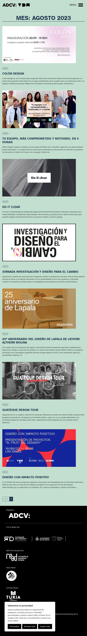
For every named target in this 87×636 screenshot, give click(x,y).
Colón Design (13, 73)
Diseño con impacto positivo (25, 477)
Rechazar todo (29, 626)
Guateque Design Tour (20, 410)
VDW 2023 (5, 68)
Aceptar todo (45, 626)
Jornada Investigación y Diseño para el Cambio (40, 271)
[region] (30, 616)
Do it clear (11, 207)
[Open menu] (76, 5)
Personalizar (14, 626)
